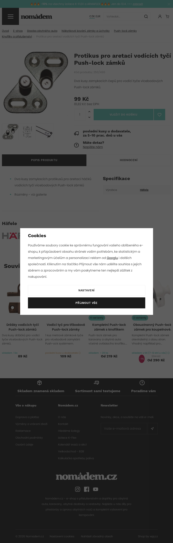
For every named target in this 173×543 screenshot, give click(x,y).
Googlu (113, 258)
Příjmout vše (86, 303)
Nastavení (86, 290)
